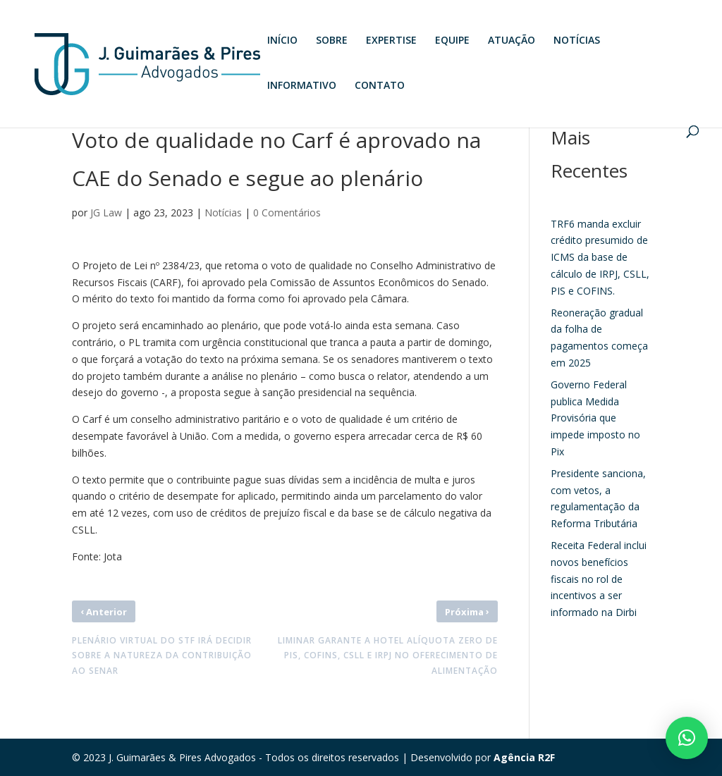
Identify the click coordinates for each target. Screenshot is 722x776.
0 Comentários (287, 212)
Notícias (223, 212)
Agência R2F (524, 757)
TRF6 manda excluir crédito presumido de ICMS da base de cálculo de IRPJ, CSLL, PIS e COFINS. (600, 257)
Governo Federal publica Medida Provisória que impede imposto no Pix (595, 418)
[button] (687, 738)
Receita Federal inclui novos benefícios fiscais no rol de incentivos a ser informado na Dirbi (599, 578)
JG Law (106, 212)
